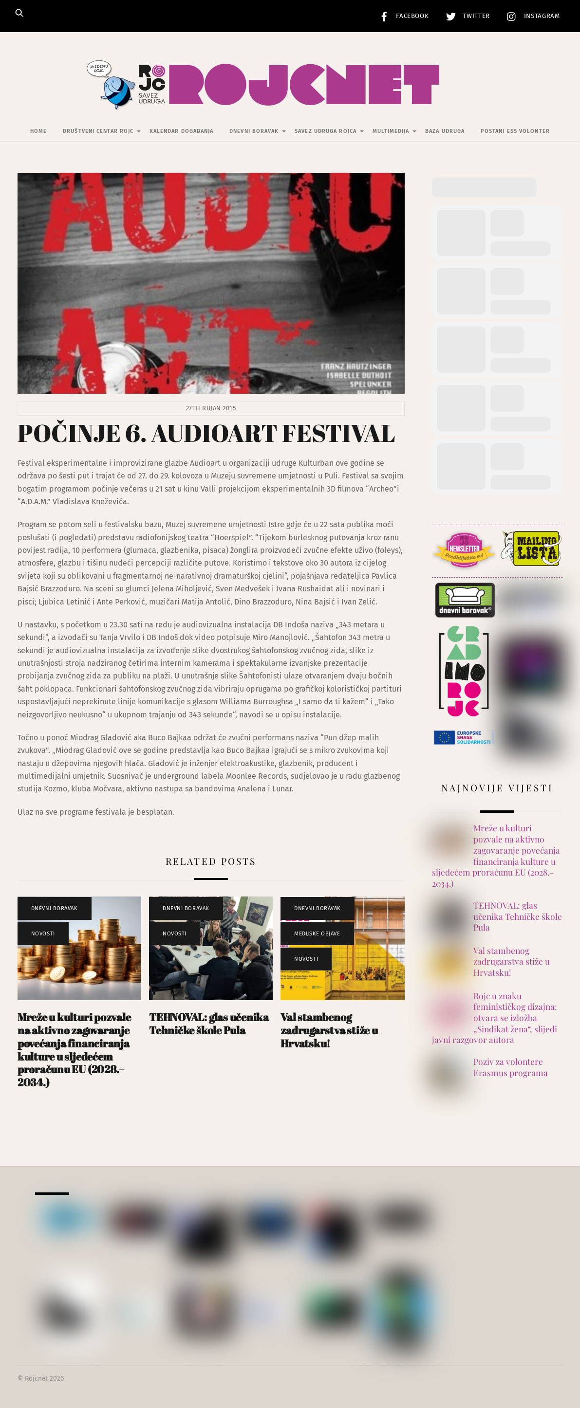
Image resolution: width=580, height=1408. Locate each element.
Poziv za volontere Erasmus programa (510, 1068)
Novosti (43, 934)
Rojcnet (36, 1379)
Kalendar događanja (182, 131)
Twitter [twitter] (465, 16)
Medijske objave (317, 934)
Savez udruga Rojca (325, 131)
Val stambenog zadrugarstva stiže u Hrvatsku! (329, 1030)
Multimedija (391, 131)
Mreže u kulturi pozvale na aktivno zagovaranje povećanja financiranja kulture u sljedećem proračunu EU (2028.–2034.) (74, 1049)
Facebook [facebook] (401, 16)
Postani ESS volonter (515, 131)
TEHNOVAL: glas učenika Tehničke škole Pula (209, 1023)
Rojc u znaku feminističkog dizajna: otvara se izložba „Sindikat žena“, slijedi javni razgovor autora (494, 1017)
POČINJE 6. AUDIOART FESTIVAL (206, 432)
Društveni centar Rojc (98, 131)
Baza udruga (445, 131)
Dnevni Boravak (254, 131)
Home (38, 131)
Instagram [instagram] (531, 16)
